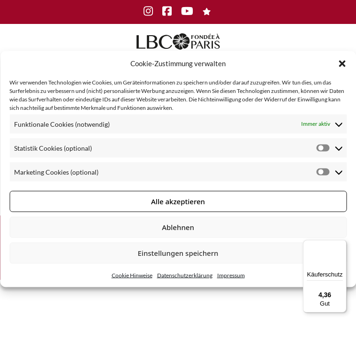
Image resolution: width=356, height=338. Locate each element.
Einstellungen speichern (178, 253)
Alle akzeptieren (178, 201)
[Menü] (341, 245)
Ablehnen (178, 227)
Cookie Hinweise (132, 274)
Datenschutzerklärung (184, 274)
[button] (342, 63)
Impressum (231, 274)
